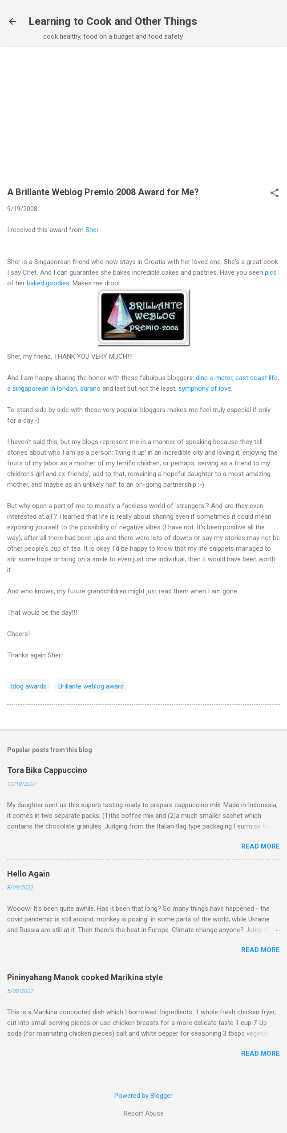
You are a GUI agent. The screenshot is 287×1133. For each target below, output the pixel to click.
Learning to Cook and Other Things (112, 21)
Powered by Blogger (143, 1096)
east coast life (256, 378)
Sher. (92, 230)
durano (90, 388)
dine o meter (214, 378)
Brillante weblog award (91, 686)
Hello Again (28, 873)
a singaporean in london (42, 388)
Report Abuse (144, 1113)
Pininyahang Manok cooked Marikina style (85, 977)
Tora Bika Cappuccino (47, 770)
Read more (260, 846)
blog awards (29, 686)
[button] (274, 194)
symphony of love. (205, 388)
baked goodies (48, 283)
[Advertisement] (143, 121)
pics (271, 272)
